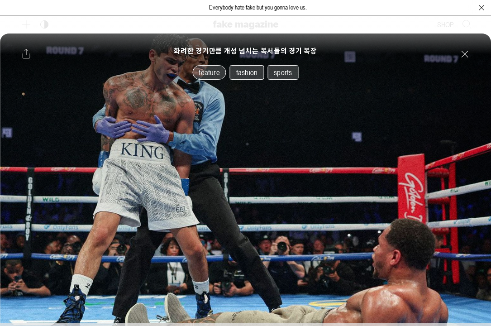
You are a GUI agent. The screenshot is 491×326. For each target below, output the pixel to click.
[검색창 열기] (467, 24)
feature (209, 72)
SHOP (445, 24)
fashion (246, 72)
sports (283, 72)
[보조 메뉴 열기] (26, 24)
